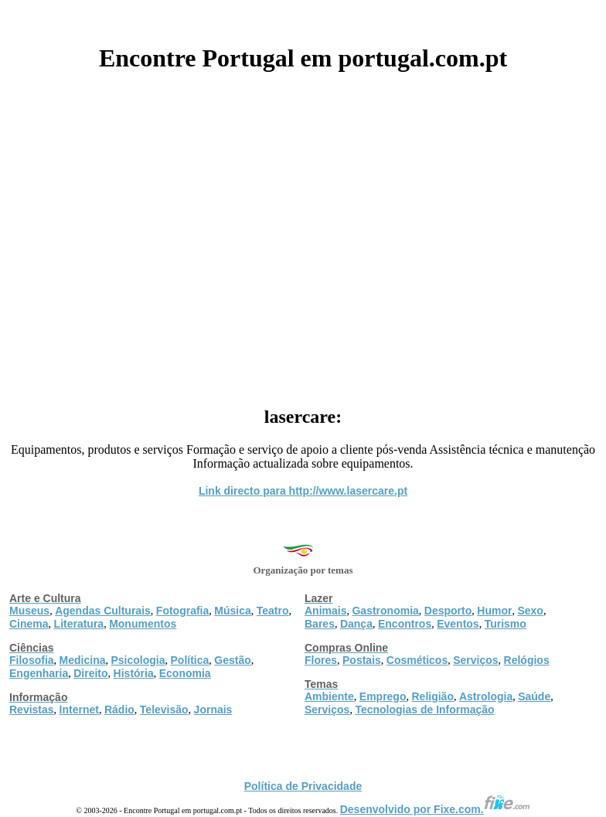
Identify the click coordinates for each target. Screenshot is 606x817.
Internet (79, 709)
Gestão (232, 660)
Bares (320, 624)
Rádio (119, 709)
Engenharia (38, 673)
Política (190, 660)
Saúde (534, 696)
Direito (90, 673)
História (134, 673)
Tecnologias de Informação (424, 709)
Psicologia (138, 660)
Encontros (404, 624)
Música (232, 610)
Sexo (530, 610)
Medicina (83, 660)
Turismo (505, 624)
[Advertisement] (303, 233)
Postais (361, 660)
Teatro (273, 610)
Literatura (79, 624)
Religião (432, 696)
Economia (185, 673)
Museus (29, 610)
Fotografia (182, 610)
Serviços (475, 660)
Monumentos (142, 624)
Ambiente (329, 696)
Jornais (213, 709)
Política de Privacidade (303, 786)
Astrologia (485, 696)
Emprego (383, 696)
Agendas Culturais (103, 610)
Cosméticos (417, 660)
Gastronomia (385, 610)
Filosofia (31, 660)
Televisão (164, 709)
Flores (321, 660)
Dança (356, 624)
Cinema (29, 624)
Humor (494, 610)
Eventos (457, 624)
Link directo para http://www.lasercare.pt (303, 491)
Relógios (527, 660)
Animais (325, 610)
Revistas (31, 709)
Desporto (448, 610)
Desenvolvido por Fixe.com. (435, 809)
